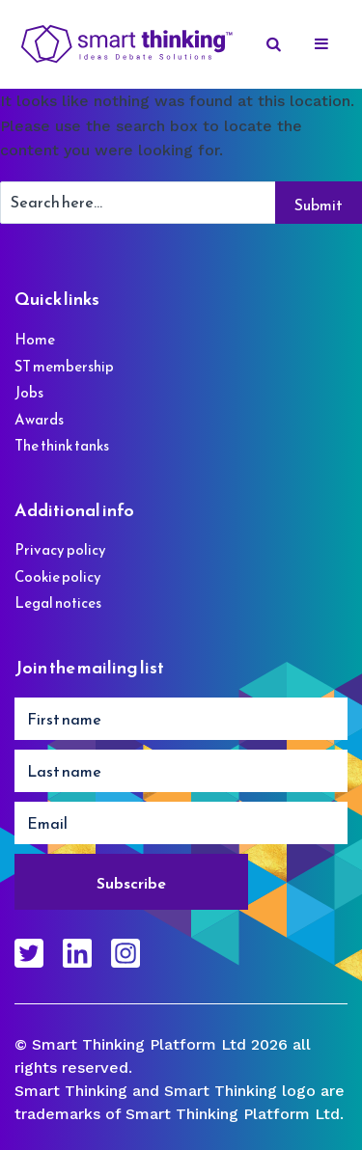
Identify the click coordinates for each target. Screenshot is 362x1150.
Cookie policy (57, 576)
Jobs (28, 392)
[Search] (275, 44)
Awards (39, 419)
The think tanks (61, 445)
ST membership (64, 366)
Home (34, 339)
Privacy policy (60, 549)
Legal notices (57, 602)
